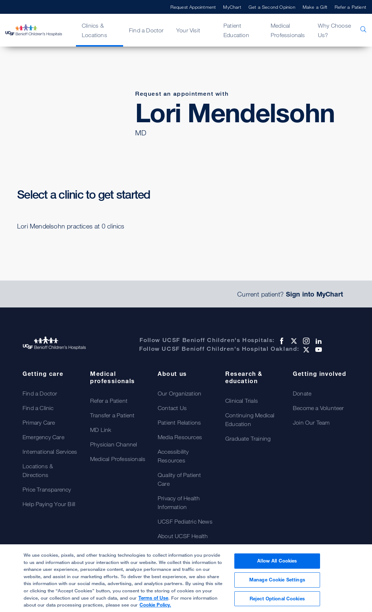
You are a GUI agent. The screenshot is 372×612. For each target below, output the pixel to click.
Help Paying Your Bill (49, 504)
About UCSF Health (183, 536)
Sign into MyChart (314, 294)
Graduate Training (248, 438)
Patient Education (236, 30)
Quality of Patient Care (179, 479)
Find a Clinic (38, 408)
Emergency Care (43, 437)
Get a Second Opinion (271, 7)
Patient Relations (179, 422)
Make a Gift (315, 7)
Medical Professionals (288, 30)
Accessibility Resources (173, 456)
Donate (302, 393)
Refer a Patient (350, 7)
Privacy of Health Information (179, 502)
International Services (50, 451)
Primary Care (39, 422)
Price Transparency (47, 489)
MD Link (100, 429)
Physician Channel (113, 444)
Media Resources (180, 437)
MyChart (232, 7)
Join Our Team (311, 422)
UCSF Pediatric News (185, 521)
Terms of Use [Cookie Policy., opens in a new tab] (153, 601)
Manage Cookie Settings (277, 583)
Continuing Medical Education (250, 419)
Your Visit (188, 30)
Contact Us (172, 408)
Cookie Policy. (155, 608)
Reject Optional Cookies (277, 602)
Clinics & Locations (94, 30)
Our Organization (179, 393)
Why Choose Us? (334, 30)
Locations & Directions (38, 470)
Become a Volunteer (318, 408)
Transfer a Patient (112, 415)
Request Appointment (193, 7)
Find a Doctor (146, 30)
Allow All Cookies (277, 564)
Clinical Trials (241, 400)
